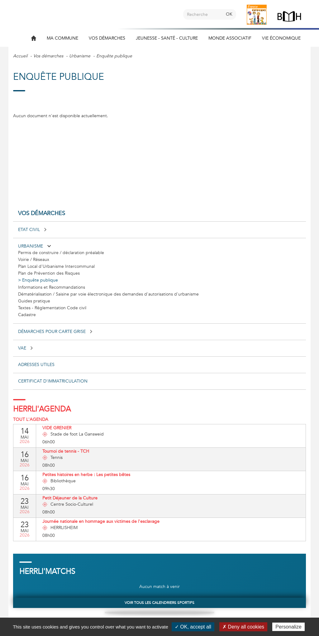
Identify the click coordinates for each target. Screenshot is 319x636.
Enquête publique (40, 280)
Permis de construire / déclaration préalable (61, 253)
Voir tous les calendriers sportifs (159, 602)
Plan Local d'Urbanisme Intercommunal (56, 266)
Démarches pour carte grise (55, 332)
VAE (25, 348)
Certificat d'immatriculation (53, 381)
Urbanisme (79, 56)
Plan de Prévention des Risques (49, 273)
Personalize (288, 626)
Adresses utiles (36, 365)
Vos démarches (107, 38)
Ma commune (62, 38)
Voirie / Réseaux (33, 260)
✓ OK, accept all (193, 626)
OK (229, 14)
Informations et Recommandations (51, 287)
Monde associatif (229, 38)
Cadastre (27, 315)
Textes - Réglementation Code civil (52, 308)
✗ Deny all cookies (243, 626)
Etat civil (32, 230)
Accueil (20, 56)
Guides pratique (34, 301)
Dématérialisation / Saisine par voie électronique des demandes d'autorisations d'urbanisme (108, 294)
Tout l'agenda (30, 419)
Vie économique (281, 38)
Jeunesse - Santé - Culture (167, 38)
